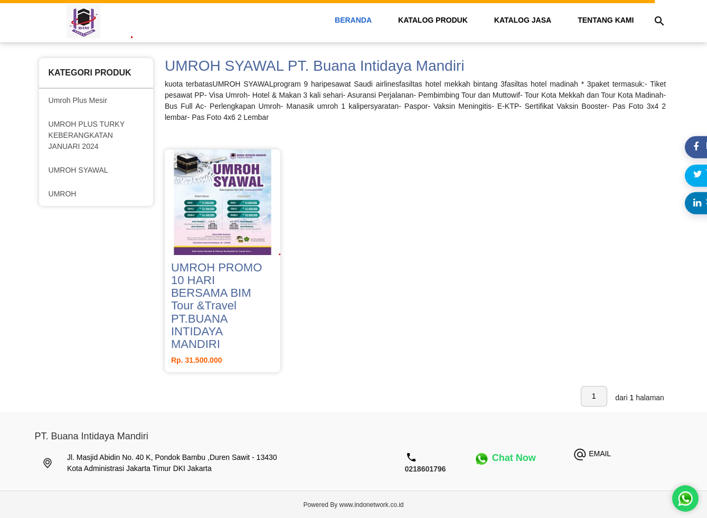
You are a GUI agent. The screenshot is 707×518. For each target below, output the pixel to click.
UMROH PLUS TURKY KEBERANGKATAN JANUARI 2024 (87, 135)
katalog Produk (433, 20)
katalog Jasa (522, 20)
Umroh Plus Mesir (78, 100)
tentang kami (606, 20)
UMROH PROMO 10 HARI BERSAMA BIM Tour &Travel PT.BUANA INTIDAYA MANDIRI (216, 306)
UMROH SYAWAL (78, 170)
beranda (353, 20)
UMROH (63, 194)
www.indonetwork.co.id (371, 504)
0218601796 (425, 469)
